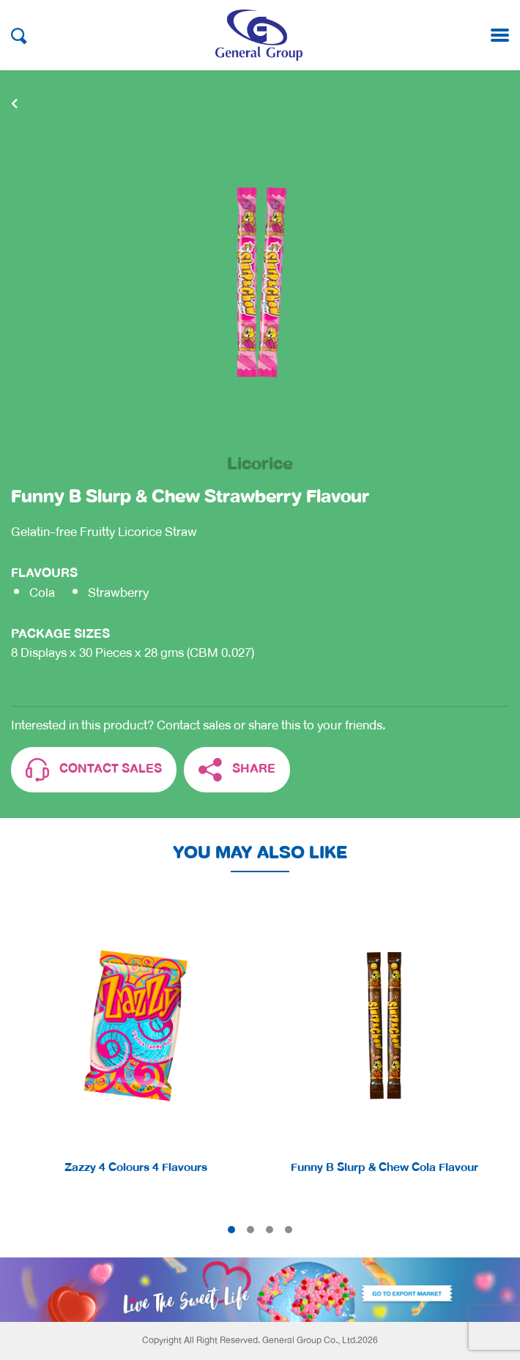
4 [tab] (288, 1229)
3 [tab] (269, 1229)
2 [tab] (250, 1229)
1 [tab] (231, 1229)
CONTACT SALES (94, 770)
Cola (42, 593)
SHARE (236, 770)
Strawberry (118, 593)
